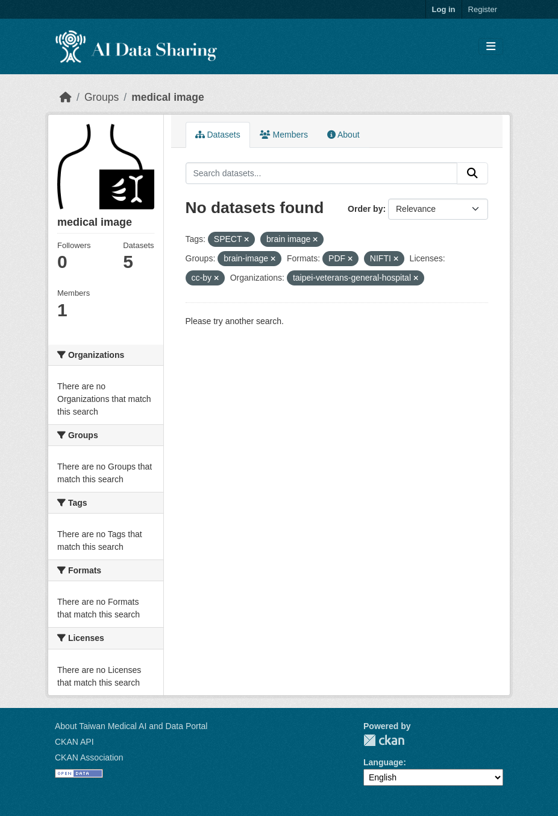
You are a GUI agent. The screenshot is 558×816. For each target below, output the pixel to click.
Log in (444, 9)
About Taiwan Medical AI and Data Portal (131, 726)
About (343, 134)
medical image (167, 97)
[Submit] (472, 173)
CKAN (383, 740)
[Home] (66, 97)
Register (482, 9)
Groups (101, 97)
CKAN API (74, 742)
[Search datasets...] (322, 173)
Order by (365, 209)
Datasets (217, 134)
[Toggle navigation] (490, 47)
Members (284, 134)
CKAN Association (89, 757)
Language (383, 762)
